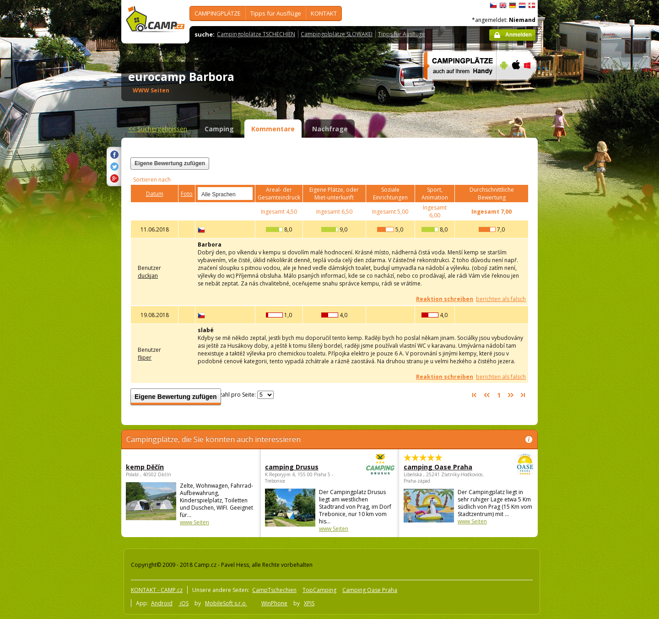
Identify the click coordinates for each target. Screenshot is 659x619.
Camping (219, 128)
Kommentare (273, 128)
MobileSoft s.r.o (226, 603)
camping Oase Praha (443, 467)
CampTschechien (274, 590)
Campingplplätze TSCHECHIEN (256, 34)
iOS (183, 603)
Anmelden (518, 35)
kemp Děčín (145, 467)
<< (157, 128)
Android (162, 603)
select (246, 193)
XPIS (309, 603)
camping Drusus (304, 467)
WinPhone (274, 603)
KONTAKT (324, 13)
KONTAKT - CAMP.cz (157, 590)
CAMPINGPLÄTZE (217, 13)
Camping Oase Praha (369, 590)
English (503, 5)
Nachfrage (330, 128)
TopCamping (319, 590)
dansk (531, 5)
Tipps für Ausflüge (275, 13)
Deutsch (512, 5)
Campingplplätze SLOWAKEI (337, 34)
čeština (493, 5)
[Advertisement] (576, 275)
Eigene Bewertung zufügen (170, 163)
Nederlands (522, 5)
